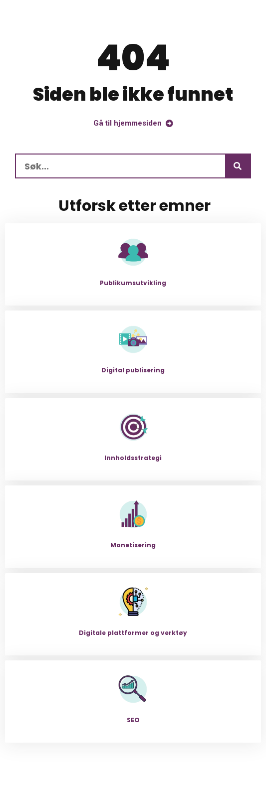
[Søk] (237, 166)
